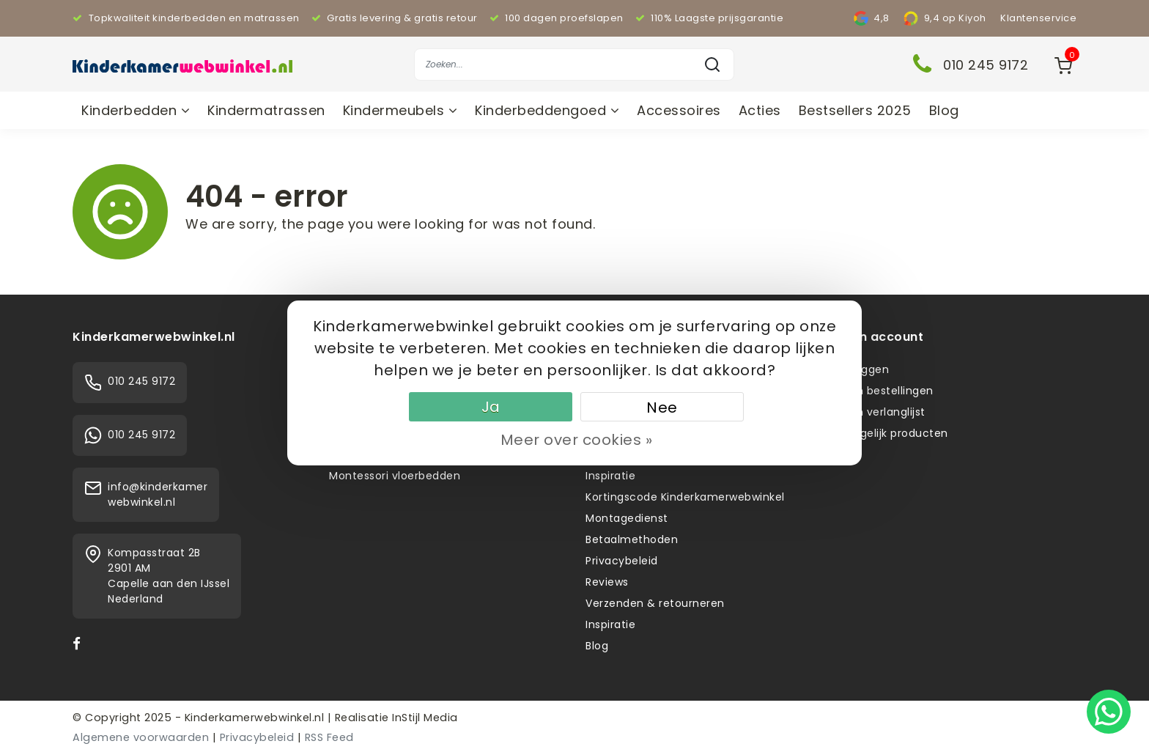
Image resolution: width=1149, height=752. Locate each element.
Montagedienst (626, 518)
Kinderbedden (135, 110)
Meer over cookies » (576, 440)
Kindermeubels (400, 110)
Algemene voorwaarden (141, 737)
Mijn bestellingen (888, 390)
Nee (662, 407)
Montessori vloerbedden (394, 475)
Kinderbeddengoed (547, 110)
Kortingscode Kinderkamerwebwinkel (685, 497)
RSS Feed (329, 737)
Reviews (607, 582)
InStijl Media (423, 717)
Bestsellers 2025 (855, 110)
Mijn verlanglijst (884, 412)
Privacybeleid (621, 560)
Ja (490, 407)
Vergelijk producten (895, 433)
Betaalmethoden (631, 539)
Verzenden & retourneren (655, 603)
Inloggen (865, 369)
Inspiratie (610, 475)
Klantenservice (1038, 18)
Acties (760, 110)
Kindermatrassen (266, 110)
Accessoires (679, 110)
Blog (944, 110)
